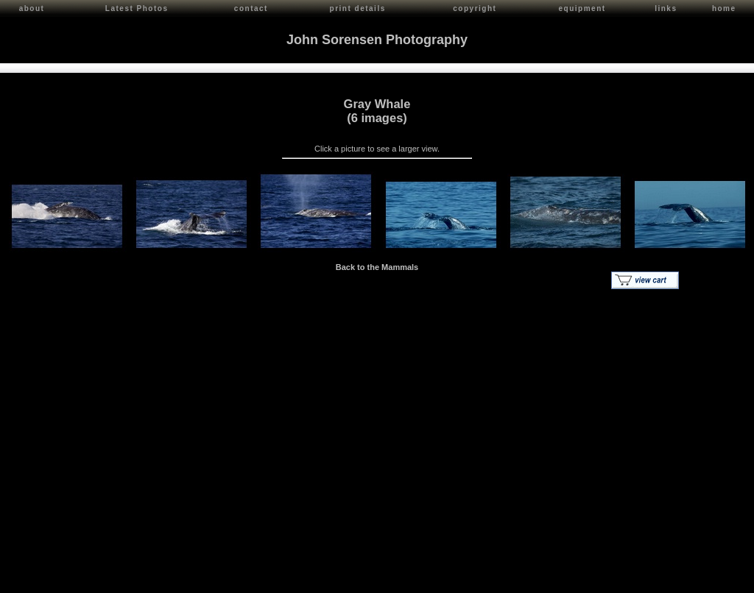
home (724, 8)
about (32, 8)
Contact (141, 579)
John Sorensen (94, 579)
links (666, 8)
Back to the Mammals (377, 264)
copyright (474, 8)
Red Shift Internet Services (700, 579)
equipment (582, 8)
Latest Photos (137, 8)
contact (251, 8)
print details (358, 8)
